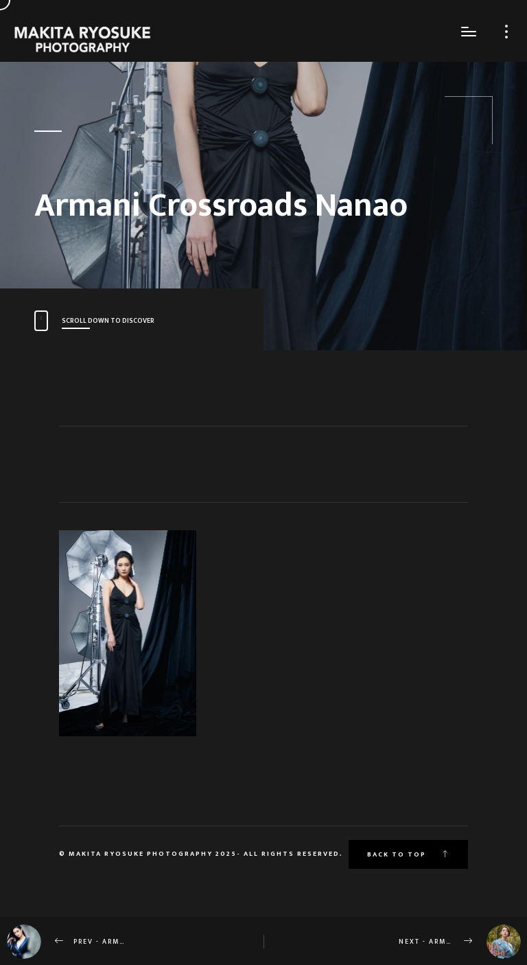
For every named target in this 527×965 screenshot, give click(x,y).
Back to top (408, 854)
